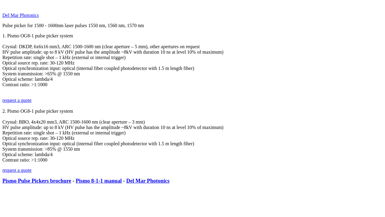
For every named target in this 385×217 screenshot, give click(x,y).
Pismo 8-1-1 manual (99, 181)
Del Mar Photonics (20, 15)
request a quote (17, 100)
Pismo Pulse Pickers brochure (36, 181)
